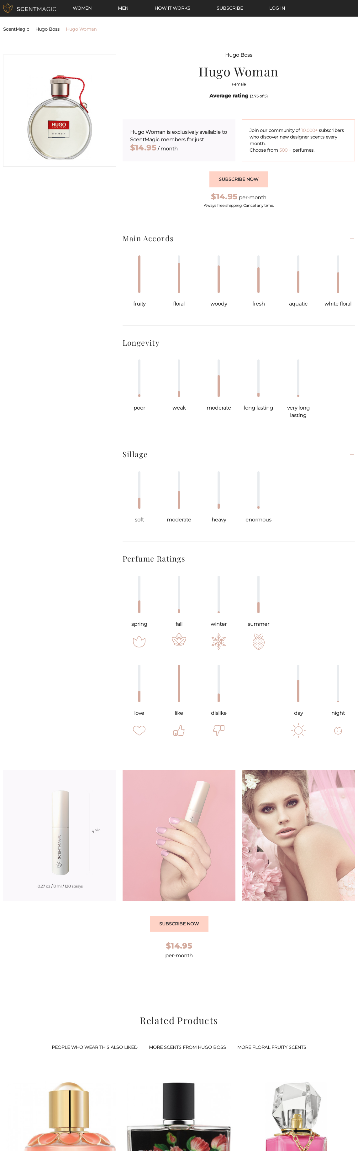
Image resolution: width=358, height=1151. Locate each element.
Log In (277, 8)
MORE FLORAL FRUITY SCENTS (271, 1047)
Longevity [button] (141, 342)
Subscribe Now (179, 924)
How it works (172, 8)
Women (82, 8)
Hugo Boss (47, 29)
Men (123, 8)
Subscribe (230, 8)
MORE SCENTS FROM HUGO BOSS (187, 1047)
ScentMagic (16, 29)
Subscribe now (239, 179)
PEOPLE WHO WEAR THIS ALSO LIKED (95, 1047)
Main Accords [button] (148, 238)
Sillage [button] (135, 454)
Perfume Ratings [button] (154, 558)
